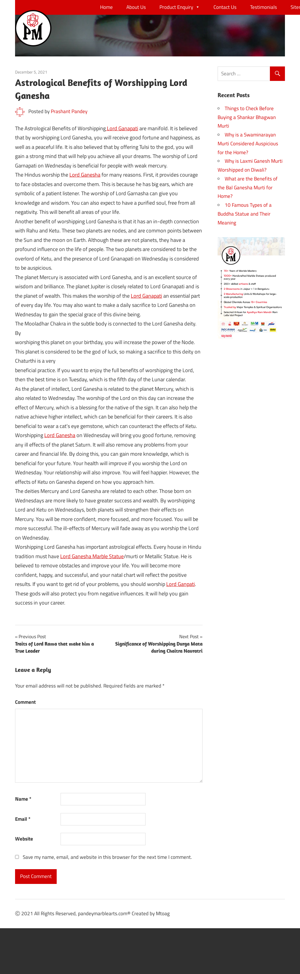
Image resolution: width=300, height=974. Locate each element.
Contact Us (225, 7)
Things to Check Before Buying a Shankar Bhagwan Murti (247, 117)
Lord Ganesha (84, 175)
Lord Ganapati (122, 128)
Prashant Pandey (69, 111)
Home (106, 7)
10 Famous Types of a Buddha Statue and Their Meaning (245, 214)
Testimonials (263, 7)
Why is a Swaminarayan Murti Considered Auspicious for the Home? (248, 143)
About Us (136, 7)
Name (23, 799)
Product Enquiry (179, 7)
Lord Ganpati (180, 584)
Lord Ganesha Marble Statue (92, 556)
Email (22, 819)
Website (24, 839)
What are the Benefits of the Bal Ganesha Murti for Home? (248, 187)
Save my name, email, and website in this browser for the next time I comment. (107, 857)
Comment (25, 702)
